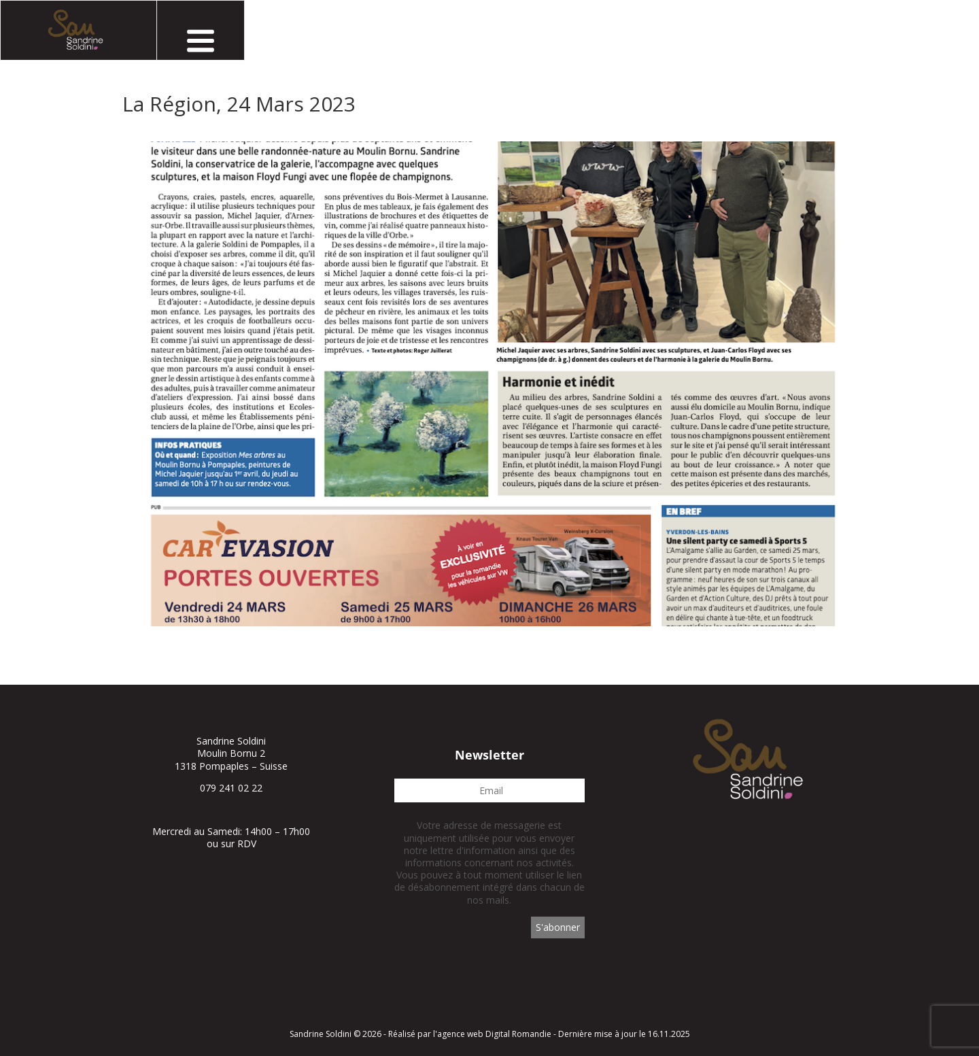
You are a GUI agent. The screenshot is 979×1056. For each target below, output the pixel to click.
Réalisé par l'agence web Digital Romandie (469, 1034)
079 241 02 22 (231, 787)
